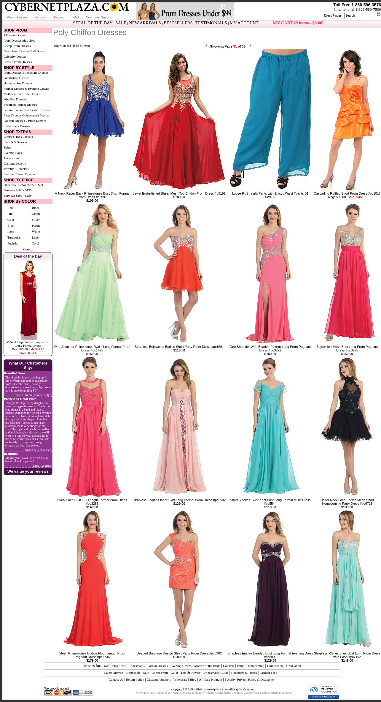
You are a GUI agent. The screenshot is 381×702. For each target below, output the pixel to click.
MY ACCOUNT (244, 22)
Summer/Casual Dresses (19, 174)
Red (10, 207)
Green (36, 213)
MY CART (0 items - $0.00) (298, 22)
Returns (40, 17)
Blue (10, 225)
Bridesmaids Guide (216, 672)
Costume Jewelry (15, 163)
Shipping (59, 17)
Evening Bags (13, 152)
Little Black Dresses (17, 126)
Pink (10, 213)
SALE (120, 22)
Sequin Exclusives (16, 110)
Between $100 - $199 (17, 190)
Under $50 (10, 185)
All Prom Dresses (15, 35)
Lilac (35, 237)
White (36, 231)
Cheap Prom (160, 672)
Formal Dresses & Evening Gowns (26, 88)
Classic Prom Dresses (18, 62)
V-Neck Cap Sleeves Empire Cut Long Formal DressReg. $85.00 (28, 345)
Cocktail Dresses (39, 110)
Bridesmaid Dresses (36, 72)
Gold (10, 219)
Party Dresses (12, 115)
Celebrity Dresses (15, 56)
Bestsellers (133, 672)
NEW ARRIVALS (145, 22)
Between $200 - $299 (17, 195)
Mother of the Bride (207, 666)
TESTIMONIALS (211, 22)
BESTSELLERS (178, 22)
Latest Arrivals (114, 672)
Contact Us (116, 679)
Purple (36, 225)
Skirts (7, 147)
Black (35, 207)
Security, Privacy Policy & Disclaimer (250, 679)
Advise (195, 672)
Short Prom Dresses (16, 51)
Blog (193, 679)
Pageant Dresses (14, 120)
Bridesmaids (136, 666)
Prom (105, 666)
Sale (146, 672)
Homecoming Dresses (18, 83)
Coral (35, 243)
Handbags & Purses (244, 672)
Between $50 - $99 (30, 185)
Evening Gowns (181, 666)
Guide (174, 672)
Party (240, 666)
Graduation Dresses (16, 78)
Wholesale (180, 679)
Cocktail (228, 666)
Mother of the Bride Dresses (22, 94)
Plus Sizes (119, 666)
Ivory (11, 231)
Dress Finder (332, 15)
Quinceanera (275, 666)
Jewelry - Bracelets (16, 169)
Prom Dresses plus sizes (19, 40)
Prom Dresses (17, 17)
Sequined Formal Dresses (20, 104)
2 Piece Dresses (36, 120)
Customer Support (99, 17)
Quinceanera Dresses (36, 115)
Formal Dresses (157, 666)
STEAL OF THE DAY (93, 22)
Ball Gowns (38, 51)
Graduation (293, 666)
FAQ (75, 17)
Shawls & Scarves (15, 142)
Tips (183, 672)
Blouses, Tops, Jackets (18, 136)
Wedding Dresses (15, 99)
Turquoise (13, 237)
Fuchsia (12, 243)
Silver (35, 219)
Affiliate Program (210, 679)
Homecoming (255, 666)
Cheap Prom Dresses (17, 46)
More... (27, 249)
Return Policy (135, 679)
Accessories (11, 158)
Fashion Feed (268, 672)
